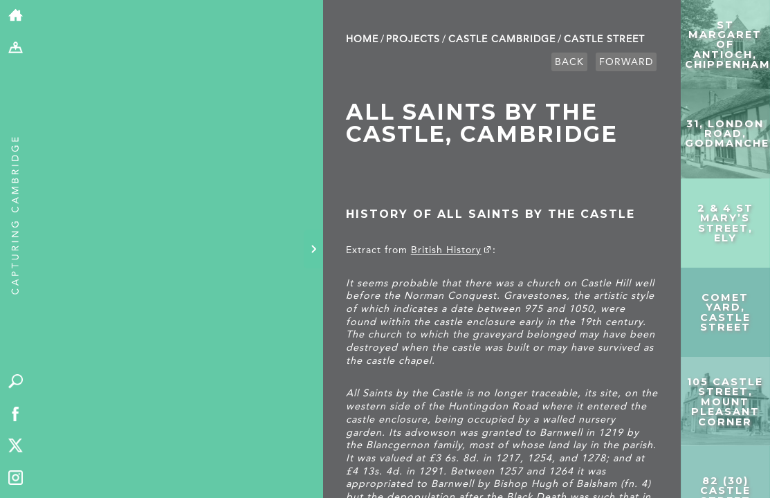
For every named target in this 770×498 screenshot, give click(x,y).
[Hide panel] (313, 249)
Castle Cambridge (502, 39)
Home (362, 39)
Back (569, 62)
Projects (413, 39)
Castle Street (604, 39)
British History (446, 250)
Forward (626, 62)
